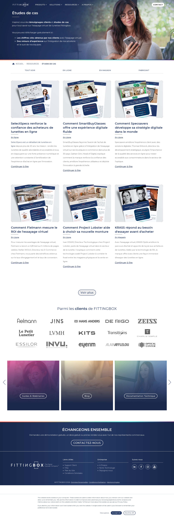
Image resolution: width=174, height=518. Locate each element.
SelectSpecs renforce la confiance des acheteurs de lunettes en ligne (32, 127)
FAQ (66, 468)
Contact (158, 5)
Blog (87, 396)
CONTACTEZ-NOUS (87, 443)
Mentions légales (113, 482)
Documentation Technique (140, 396)
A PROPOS (89, 5)
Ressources (74, 5)
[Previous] (4, 382)
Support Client (71, 465)
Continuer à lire (20, 166)
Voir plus (87, 292)
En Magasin (105, 70)
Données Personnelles (79, 482)
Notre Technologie (107, 468)
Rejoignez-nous (106, 470)
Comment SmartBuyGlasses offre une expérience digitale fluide (85, 127)
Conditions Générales (73, 473)
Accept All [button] (116, 513)
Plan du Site (70, 470)
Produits (43, 5)
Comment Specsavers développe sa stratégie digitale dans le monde (139, 127)
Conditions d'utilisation (97, 482)
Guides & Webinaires (33, 396)
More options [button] (104, 513)
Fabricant (144, 70)
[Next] (169, 382)
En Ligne (67, 70)
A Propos (103, 465)
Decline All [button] (129, 513)
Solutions (57, 5)
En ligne (15, 137)
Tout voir (30, 70)
